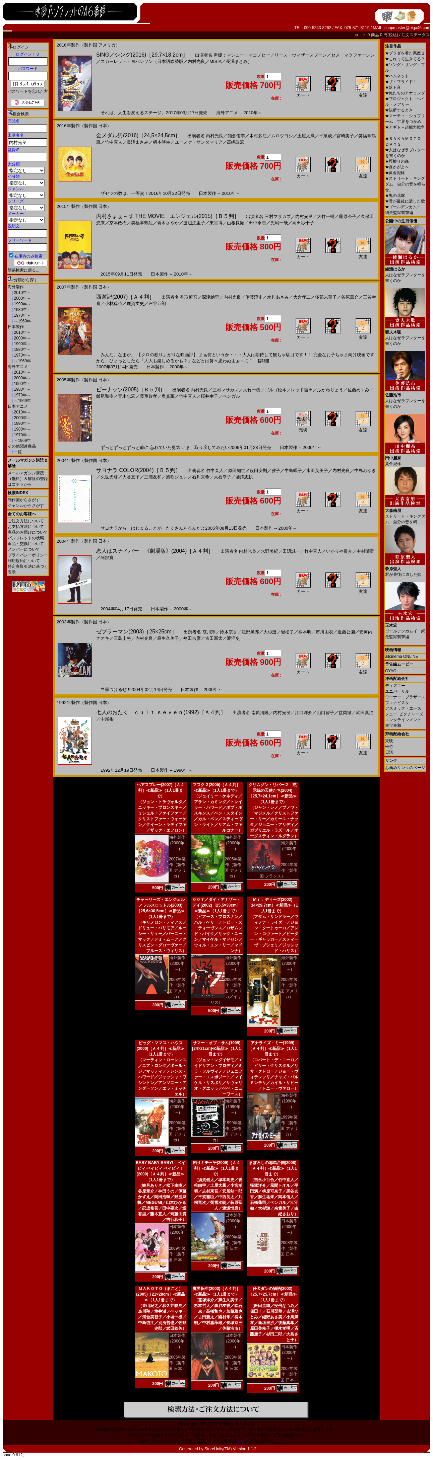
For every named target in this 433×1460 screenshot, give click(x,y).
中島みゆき (365, 470)
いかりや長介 (339, 551)
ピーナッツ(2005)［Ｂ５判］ (130, 389)
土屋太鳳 (306, 135)
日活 (389, 752)
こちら (243, 1441)
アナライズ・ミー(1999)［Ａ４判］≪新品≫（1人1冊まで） (272, 1049)
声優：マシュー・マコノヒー (241, 55)
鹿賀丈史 (135, 303)
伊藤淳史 (254, 297)
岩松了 (287, 631)
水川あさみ (278, 297)
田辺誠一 (291, 551)
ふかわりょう (330, 389)
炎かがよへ (397, 167)
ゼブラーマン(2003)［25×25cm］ (136, 631)
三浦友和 (153, 476)
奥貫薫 (168, 396)
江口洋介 (303, 712)
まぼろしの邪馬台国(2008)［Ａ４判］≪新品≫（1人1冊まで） (272, 1168)
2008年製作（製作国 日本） (289, 1248)
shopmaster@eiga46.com (407, 27)
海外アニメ (18, 366)
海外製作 (16, 287)
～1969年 (22, 321)
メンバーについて (24, 549)
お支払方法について (26, 526)
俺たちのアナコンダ (405, 93)
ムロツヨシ (282, 135)
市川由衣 (324, 631)
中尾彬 (107, 718)
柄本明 (304, 631)
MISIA (215, 61)
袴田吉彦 (192, 638)
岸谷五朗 (157, 303)
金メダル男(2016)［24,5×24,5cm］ (138, 135)
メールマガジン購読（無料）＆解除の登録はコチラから (28, 479)
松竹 (389, 746)
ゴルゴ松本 (276, 389)
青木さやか (168, 222)
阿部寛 (107, 557)
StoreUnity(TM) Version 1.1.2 (230, 1449)
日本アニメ (18, 406)
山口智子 (325, 712)
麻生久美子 (168, 638)
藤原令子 (347, 216)
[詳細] (263, 360)
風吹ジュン (177, 476)
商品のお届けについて (28, 532)
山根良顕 (235, 222)
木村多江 (258, 135)
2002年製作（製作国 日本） (289, 1374)
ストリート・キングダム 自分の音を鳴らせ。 (405, 184)
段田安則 (258, 470)
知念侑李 (236, 135)
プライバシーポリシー (28, 555)
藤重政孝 (148, 396)
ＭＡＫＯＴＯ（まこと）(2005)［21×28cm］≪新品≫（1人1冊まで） (160, 1294)
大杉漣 (269, 631)
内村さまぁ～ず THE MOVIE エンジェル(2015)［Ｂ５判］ (167, 216)
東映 (389, 741)
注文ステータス (415, 34)
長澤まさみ (137, 142)
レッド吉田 (302, 389)
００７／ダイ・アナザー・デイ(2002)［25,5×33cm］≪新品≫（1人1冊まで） (216, 905)
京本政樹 (118, 222)
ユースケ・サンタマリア (199, 142)
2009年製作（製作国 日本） (177, 1254)
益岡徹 (345, 712)
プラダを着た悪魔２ (405, 53)
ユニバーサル (397, 691)
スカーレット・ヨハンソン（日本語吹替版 (142, 61)
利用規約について (24, 560)
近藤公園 (346, 631)
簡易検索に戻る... (23, 270)
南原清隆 (260, 712)
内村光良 (196, 61)
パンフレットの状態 (26, 538)
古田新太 (214, 638)
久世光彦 (109, 476)
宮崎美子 (345, 135)
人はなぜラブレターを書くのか (405, 272)
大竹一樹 (325, 216)
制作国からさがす (24, 499)
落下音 (393, 87)
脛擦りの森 (397, 161)
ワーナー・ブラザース (405, 697)
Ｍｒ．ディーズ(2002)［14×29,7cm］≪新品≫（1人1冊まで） (272, 905)
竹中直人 (113, 142)
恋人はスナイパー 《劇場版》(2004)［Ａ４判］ (154, 551)
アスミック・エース (403, 708)
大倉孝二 (302, 297)
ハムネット (397, 76)
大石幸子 (222, 476)
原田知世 (236, 470)
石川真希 (200, 476)
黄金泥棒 (395, 172)
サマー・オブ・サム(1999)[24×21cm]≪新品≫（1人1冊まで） (216, 1049)
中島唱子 (293, 470)
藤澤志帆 (244, 476)
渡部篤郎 (250, 631)
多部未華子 (326, 297)
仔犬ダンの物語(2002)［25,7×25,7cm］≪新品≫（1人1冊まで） (272, 1294)
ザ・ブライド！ (401, 81)
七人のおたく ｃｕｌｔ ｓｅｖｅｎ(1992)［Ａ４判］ (161, 712)
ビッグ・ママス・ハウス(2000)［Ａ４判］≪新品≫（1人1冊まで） (161, 1049)
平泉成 (325, 135)
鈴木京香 (228, 631)
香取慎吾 (188, 297)
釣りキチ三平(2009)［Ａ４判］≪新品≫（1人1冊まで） (217, 1168)
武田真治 (364, 712)
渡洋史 (233, 638)
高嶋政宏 (235, 142)
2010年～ (22, 292)
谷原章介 (350, 297)
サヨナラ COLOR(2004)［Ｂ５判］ (138, 470)
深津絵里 (210, 297)
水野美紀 (269, 551)
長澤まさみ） (239, 61)
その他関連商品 (22, 446)
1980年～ (22, 309)
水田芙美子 (317, 470)
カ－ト (360, 34)
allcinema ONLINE (401, 656)
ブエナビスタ (397, 702)
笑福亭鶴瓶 (142, 222)
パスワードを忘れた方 (28, 91)
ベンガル (231, 396)
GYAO (390, 671)
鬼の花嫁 (395, 195)
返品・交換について (26, 543)
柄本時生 (161, 142)
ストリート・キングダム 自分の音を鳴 (405, 513)
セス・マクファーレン (353, 55)
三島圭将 (122, 638)
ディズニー (395, 685)
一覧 (17, 452)
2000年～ (22, 298)
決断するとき (399, 110)
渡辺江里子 (194, 222)
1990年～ (22, 304)
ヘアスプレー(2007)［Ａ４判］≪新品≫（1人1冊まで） (161, 790)
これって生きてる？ (405, 59)
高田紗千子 (303, 222)
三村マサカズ (278, 216)
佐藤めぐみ (358, 389)
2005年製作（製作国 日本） (177, 1363)
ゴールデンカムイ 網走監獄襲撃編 (405, 628)
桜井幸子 (209, 396)
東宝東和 (393, 725)
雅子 (275, 470)
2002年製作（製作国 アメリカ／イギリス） (226, 991)
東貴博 (216, 222)
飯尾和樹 (105, 396)
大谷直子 (131, 476)
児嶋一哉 (279, 222)
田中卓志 (257, 222)
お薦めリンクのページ (405, 767)
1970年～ (22, 315)
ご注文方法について (26, 521)
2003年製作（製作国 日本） (233, 1363)
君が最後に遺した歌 (405, 201)
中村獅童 (365, 551)
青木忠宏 (126, 396)
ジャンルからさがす (26, 505)
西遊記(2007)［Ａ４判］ (125, 297)
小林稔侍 (113, 303)
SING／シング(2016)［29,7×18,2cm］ (142, 55)
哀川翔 (208, 631)
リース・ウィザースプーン (300, 55)
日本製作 (16, 326)
